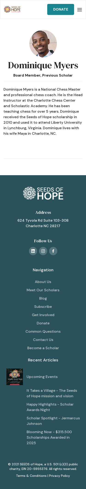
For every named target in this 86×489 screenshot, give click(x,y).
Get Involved (43, 314)
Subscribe (43, 306)
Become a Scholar (43, 348)
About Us (43, 281)
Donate (43, 323)
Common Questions (43, 331)
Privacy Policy (59, 476)
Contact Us (43, 339)
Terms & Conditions (31, 476)
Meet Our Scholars (43, 290)
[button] (79, 9)
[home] (12, 9)
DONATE (60, 9)
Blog (43, 298)
